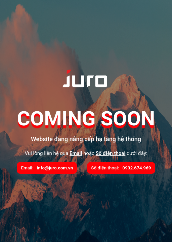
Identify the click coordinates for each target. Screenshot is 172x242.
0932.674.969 (136, 167)
